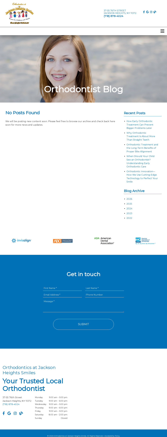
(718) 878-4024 (113, 16)
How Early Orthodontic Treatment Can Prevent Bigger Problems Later (140, 124)
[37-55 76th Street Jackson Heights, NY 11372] (120, 11)
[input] (62, 288)
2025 (129, 204)
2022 (129, 218)
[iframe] (132, 392)
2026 (129, 199)
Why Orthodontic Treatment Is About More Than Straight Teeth (141, 136)
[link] (19, 13)
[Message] (83, 305)
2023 (129, 213)
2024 (129, 208)
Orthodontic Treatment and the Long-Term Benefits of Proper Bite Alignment (142, 148)
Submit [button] (83, 324)
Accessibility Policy (112, 436)
